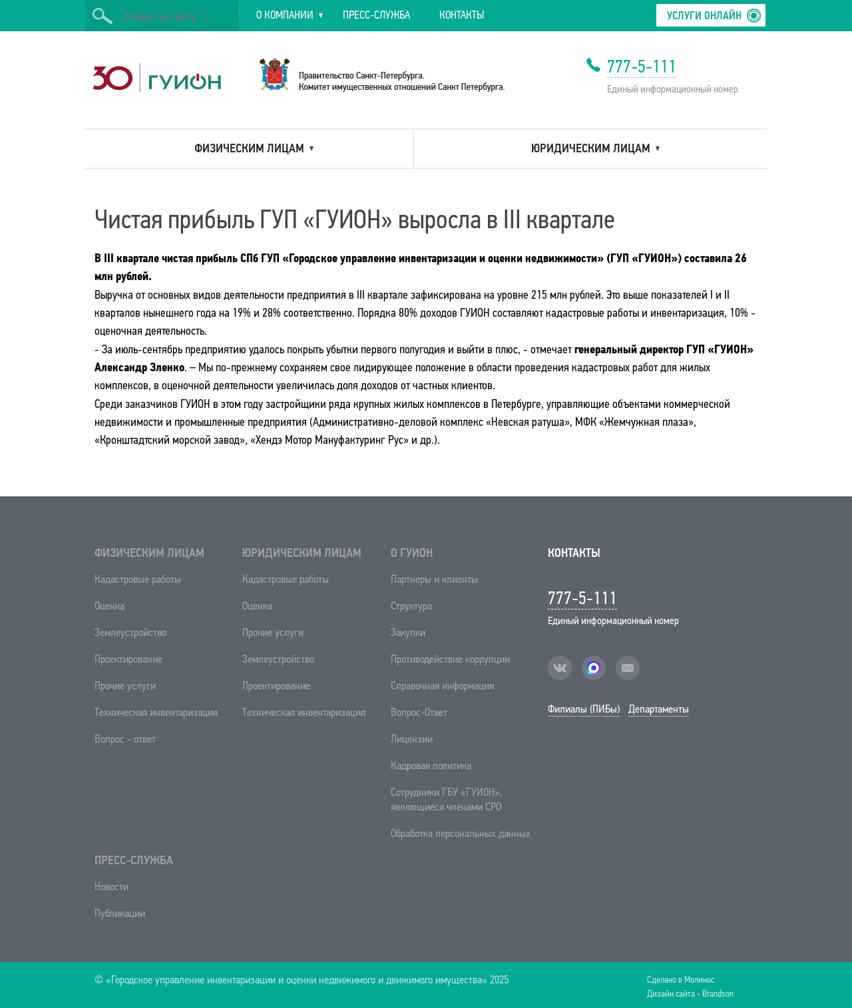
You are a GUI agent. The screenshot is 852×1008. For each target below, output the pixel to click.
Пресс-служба (134, 860)
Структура (411, 606)
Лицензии (412, 739)
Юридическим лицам (301, 553)
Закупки (408, 632)
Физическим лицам (149, 553)
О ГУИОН (412, 553)
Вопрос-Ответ (419, 712)
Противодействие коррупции (450, 659)
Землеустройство (130, 632)
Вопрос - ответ (125, 739)
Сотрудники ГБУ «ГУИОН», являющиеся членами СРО (447, 799)
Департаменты (658, 709)
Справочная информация (442, 686)
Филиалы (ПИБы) (584, 709)
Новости (111, 887)
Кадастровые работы (138, 579)
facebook (594, 668)
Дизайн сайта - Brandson (690, 993)
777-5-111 (641, 66)
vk (560, 668)
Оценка (109, 606)
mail (628, 668)
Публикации (120, 913)
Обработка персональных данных (461, 833)
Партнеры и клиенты (434, 579)
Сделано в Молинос (680, 979)
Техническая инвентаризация (156, 712)
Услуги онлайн (704, 16)
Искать (102, 16)
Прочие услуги (125, 686)
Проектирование (128, 659)
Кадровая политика (431, 765)
